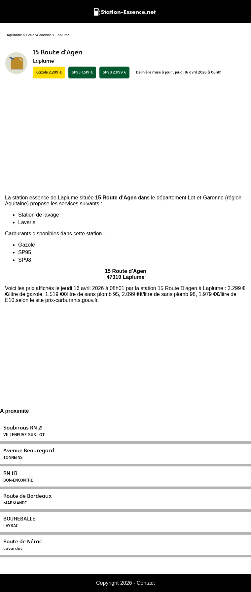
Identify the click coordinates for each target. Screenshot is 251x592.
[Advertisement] (125, 137)
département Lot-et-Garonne (190, 197)
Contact (146, 583)
